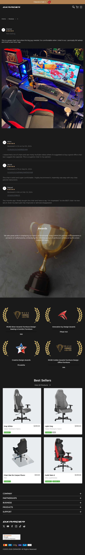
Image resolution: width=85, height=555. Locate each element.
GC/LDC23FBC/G (13, 195)
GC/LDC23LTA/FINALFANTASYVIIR (20, 172)
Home (4, 19)
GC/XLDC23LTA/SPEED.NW (17, 149)
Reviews (11, 19)
